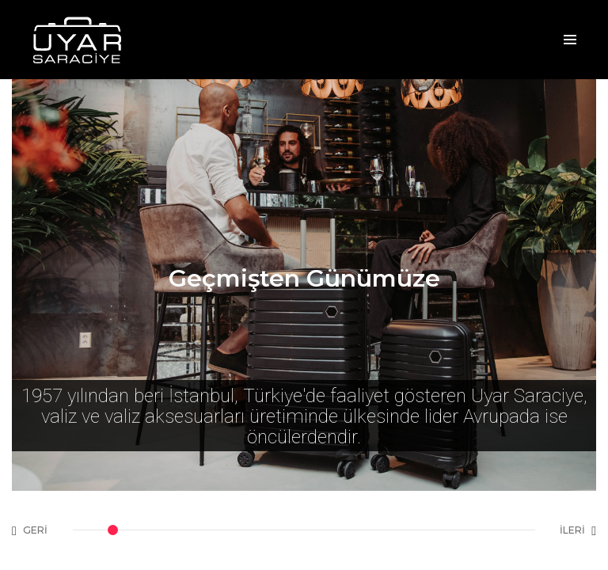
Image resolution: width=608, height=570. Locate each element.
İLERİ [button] (578, 531)
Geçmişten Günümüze (304, 278)
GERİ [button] (30, 531)
